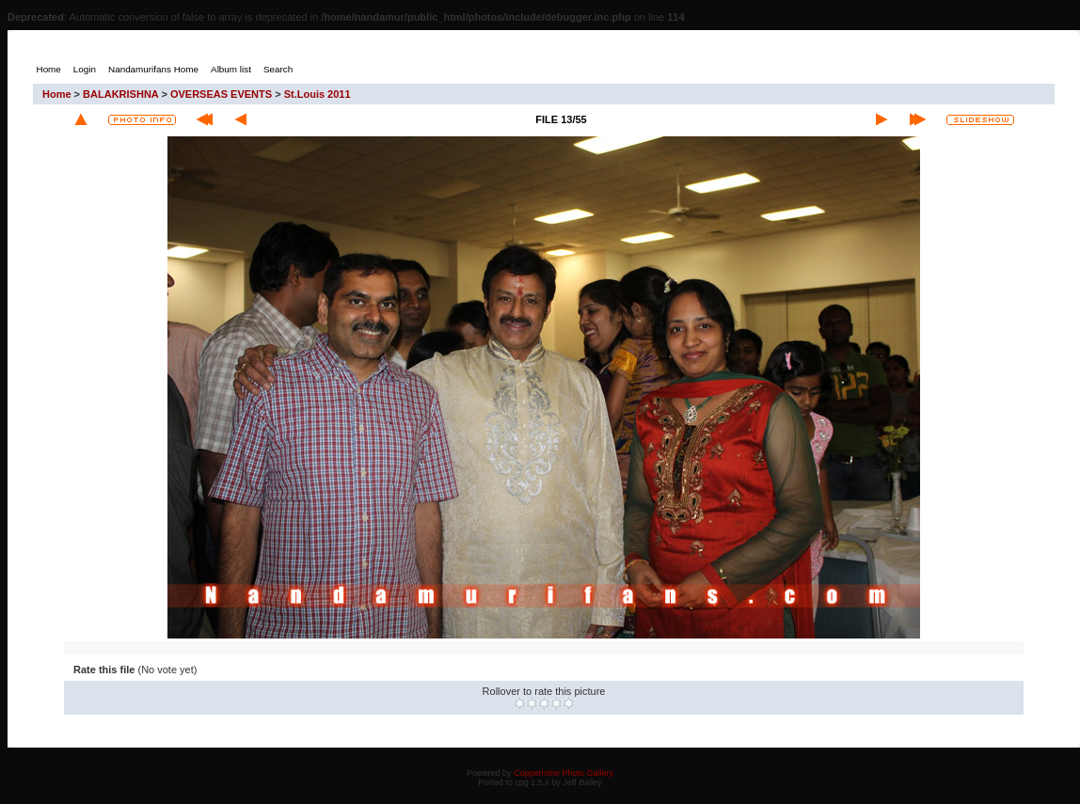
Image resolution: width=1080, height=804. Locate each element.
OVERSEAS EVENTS (221, 94)
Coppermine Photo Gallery (563, 773)
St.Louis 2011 (317, 94)
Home (56, 94)
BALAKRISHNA (120, 94)
